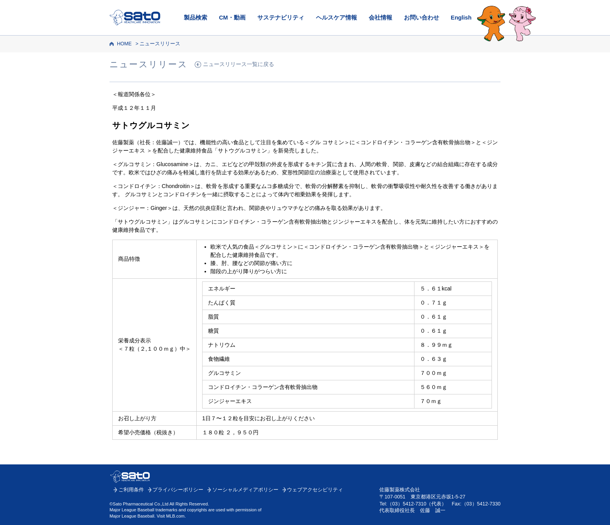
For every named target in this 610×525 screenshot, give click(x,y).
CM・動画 (232, 17)
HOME (124, 44)
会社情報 (380, 17)
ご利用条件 (131, 490)
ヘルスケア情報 (336, 17)
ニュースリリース (160, 44)
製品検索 (195, 17)
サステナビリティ (280, 17)
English (461, 17)
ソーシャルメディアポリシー (245, 490)
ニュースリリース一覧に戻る (238, 64)
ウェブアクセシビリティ (315, 490)
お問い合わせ (421, 17)
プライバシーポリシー (177, 490)
